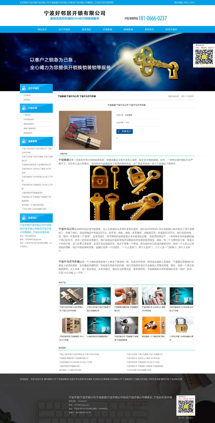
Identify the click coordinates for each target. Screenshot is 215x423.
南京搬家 (88, 379)
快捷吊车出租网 (77, 379)
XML (192, 2)
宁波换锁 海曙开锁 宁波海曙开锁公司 (36, 165)
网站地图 (178, 2)
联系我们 (27, 100)
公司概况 (27, 95)
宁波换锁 (64, 159)
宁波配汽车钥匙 (140, 379)
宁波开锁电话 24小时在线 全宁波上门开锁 (75, 362)
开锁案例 (107, 29)
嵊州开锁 (165, 379)
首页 (183, 96)
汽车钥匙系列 (29, 119)
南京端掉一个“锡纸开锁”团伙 (33, 205)
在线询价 (124, 131)
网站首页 (42, 29)
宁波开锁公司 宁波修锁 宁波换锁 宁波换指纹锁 (145, 366)
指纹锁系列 (28, 133)
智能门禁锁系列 (30, 128)
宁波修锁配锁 (63, 379)
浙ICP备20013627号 (83, 412)
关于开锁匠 (64, 29)
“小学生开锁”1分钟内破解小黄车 (34, 209)
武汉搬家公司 (116, 379)
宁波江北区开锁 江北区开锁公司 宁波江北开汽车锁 (79, 354)
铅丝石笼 (39, 379)
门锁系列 (27, 115)
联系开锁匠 (171, 29)
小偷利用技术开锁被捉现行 (32, 193)
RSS (186, 2)
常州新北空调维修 (101, 379)
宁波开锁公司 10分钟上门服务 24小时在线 (143, 358)
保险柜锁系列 (29, 124)
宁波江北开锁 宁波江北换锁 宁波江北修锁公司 (145, 354)
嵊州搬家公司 (50, 379)
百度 (33, 379)
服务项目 (86, 29)
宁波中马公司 (66, 229)
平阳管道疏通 (154, 379)
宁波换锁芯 (128, 379)
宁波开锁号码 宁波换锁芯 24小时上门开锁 (143, 362)
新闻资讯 (149, 29)
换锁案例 (128, 29)
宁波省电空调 (176, 379)
